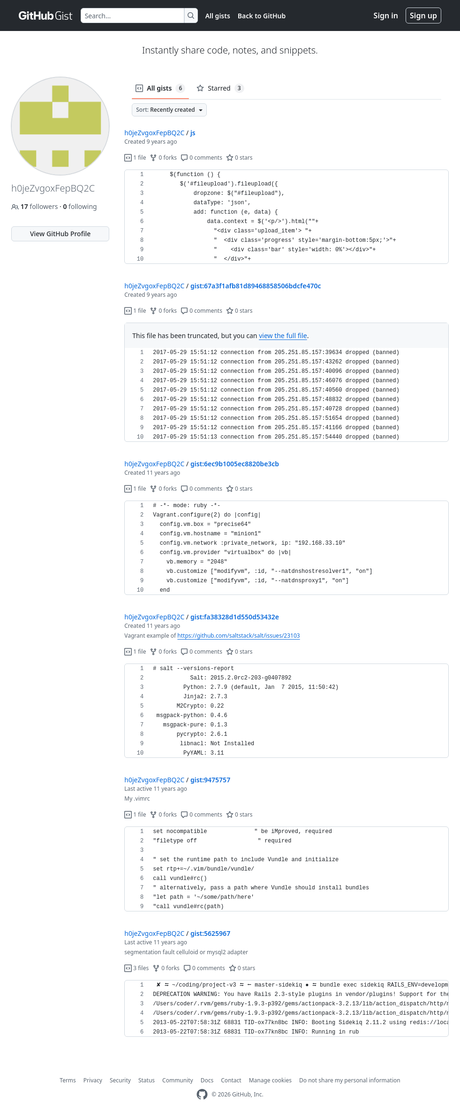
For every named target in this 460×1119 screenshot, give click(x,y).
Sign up (423, 15)
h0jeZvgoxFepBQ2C (154, 132)
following (80, 206)
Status (146, 1080)
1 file (135, 158)
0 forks (163, 158)
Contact (231, 1080)
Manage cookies (270, 1080)
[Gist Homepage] (46, 15)
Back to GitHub (262, 15)
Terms (68, 1080)
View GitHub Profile (60, 233)
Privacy (92, 1080)
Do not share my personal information (349, 1080)
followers (35, 206)
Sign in (386, 15)
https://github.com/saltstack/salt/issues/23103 (238, 636)
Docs (207, 1080)
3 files (136, 968)
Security (120, 1080)
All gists (217, 15)
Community (177, 1080)
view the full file (283, 335)
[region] (286, 217)
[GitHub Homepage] (202, 1094)
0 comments (201, 158)
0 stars (239, 158)
